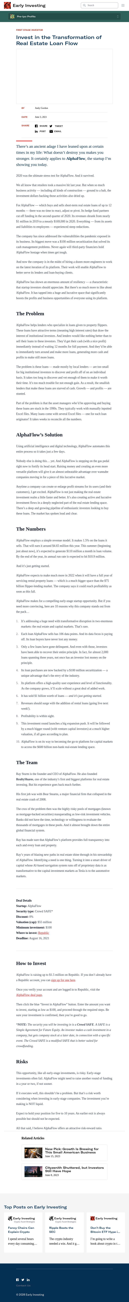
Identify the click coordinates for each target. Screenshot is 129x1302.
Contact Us (23, 1285)
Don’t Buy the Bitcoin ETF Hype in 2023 (105, 1232)
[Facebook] (17, 1279)
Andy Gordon (41, 108)
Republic (43, 933)
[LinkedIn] (28, 1279)
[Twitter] (23, 1279)
